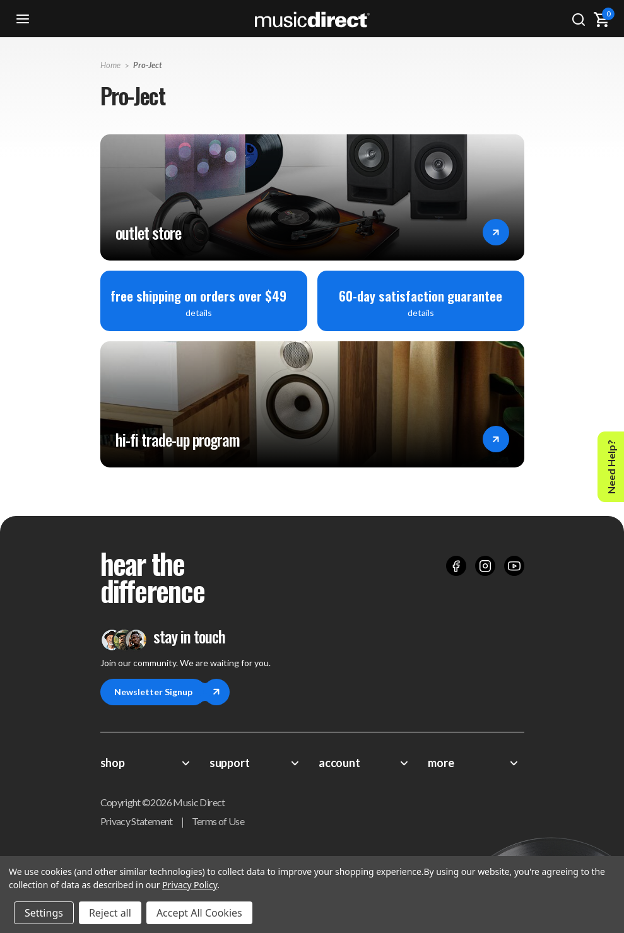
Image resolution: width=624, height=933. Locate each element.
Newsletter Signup (160, 692)
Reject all (110, 913)
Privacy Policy (189, 885)
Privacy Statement (136, 821)
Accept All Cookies (199, 913)
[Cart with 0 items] (601, 19)
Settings (44, 913)
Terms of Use (218, 821)
